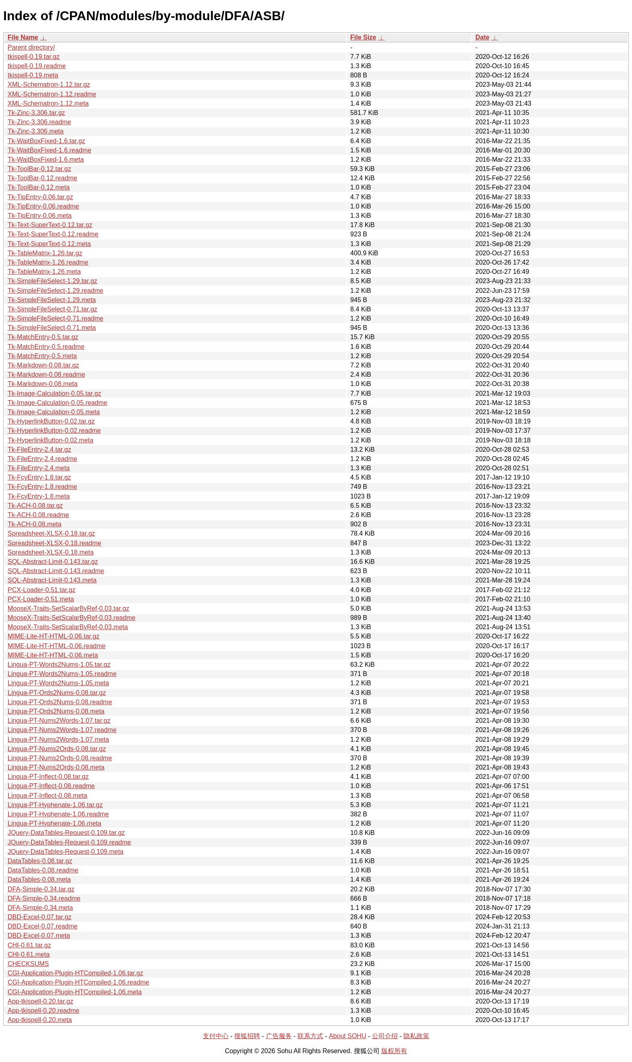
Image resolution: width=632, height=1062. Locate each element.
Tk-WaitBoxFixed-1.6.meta (46, 159)
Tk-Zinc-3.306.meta (36, 131)
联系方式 (310, 1036)
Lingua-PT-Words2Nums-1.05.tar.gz (59, 664)
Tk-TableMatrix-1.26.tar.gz (45, 253)
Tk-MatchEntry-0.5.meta (42, 356)
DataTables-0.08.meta (39, 879)
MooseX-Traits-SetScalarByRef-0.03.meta (68, 627)
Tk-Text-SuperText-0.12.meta (49, 243)
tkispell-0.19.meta (33, 75)
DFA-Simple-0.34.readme (44, 898)
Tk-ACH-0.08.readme (38, 514)
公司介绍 (385, 1036)
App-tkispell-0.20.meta (40, 1019)
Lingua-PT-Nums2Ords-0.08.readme (60, 758)
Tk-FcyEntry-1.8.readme (42, 486)
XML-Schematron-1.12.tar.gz (49, 84)
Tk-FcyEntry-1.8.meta (39, 496)
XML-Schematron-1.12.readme (52, 94)
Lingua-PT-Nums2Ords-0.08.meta (56, 767)
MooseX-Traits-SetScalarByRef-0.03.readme (71, 617)
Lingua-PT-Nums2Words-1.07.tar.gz (59, 720)
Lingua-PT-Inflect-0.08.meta (47, 795)
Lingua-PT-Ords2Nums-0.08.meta (56, 711)
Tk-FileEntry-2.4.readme (42, 458)
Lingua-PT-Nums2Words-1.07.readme (62, 729)
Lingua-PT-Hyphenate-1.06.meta (54, 823)
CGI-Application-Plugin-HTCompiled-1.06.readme (78, 982)
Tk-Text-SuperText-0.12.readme (53, 234)
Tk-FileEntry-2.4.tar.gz (39, 449)
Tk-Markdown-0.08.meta (42, 383)
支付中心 (216, 1036)
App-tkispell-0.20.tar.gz (40, 1001)
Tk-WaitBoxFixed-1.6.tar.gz (46, 141)
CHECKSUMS (28, 963)
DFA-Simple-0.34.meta (40, 907)
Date (482, 37)
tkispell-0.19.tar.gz (34, 56)
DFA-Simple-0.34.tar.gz (41, 889)
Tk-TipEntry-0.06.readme (43, 206)
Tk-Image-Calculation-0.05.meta (54, 412)
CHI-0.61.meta (29, 954)
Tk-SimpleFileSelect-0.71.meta (52, 327)
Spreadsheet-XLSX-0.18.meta (51, 552)
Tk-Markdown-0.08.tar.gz (43, 365)
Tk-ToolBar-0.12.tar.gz (39, 168)
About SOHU (347, 1036)
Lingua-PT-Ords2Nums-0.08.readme (60, 702)
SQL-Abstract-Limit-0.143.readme (56, 571)
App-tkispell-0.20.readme (43, 1010)
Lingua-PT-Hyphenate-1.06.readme (58, 814)
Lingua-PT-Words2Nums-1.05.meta (58, 683)
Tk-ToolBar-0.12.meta (39, 187)
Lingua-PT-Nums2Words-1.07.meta (58, 739)
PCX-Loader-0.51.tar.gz (41, 589)
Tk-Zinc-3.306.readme (39, 122)
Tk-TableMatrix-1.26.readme (48, 262)
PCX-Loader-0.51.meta (41, 599)
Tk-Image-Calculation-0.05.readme (57, 402)
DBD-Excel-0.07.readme (42, 926)
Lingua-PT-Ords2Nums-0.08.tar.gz (57, 692)
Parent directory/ (31, 47)
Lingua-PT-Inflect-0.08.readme (51, 785)
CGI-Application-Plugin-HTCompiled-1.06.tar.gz (75, 973)
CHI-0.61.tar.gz (29, 945)
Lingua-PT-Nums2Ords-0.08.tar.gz (57, 748)
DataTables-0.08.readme (43, 870)
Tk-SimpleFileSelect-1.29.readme (55, 290)
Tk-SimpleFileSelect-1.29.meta (52, 299)
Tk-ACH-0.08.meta (34, 524)
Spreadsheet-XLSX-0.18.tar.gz (51, 533)
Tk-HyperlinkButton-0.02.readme (54, 430)
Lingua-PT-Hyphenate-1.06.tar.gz (55, 804)
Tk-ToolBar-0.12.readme (42, 178)
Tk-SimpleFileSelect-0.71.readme (55, 318)
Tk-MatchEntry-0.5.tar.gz (43, 337)
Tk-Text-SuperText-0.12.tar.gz (50, 224)
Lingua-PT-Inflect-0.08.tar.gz (48, 776)
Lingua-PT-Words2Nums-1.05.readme (62, 673)
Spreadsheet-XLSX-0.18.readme (54, 543)
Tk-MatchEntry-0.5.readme (46, 346)
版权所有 (394, 1050)
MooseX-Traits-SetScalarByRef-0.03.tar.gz (68, 608)
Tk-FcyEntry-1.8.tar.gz (39, 477)
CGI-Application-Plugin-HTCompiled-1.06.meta (75, 992)
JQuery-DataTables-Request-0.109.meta (65, 851)
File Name (23, 37)
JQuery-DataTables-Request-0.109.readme (69, 842)
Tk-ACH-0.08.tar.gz (35, 505)
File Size (363, 37)
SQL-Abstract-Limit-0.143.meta (52, 580)
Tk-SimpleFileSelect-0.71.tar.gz (52, 309)
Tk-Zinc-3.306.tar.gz (36, 112)
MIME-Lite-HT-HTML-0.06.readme (57, 646)
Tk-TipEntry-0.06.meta (40, 215)
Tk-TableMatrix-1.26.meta (44, 271)
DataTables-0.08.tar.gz (40, 861)
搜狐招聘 (247, 1036)
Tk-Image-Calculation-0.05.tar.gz (54, 393)
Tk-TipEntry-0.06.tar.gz (40, 197)
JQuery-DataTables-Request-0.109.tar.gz (66, 832)
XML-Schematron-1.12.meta (48, 103)
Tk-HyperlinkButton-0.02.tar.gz (51, 421)
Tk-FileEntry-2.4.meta (39, 468)
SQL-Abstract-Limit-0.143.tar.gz (53, 561)
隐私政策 (416, 1036)
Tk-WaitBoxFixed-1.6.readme (49, 150)
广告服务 (279, 1036)
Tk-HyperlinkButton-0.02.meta (51, 440)
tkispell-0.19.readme (37, 66)
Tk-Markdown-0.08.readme (46, 374)
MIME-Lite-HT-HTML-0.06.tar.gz (54, 636)
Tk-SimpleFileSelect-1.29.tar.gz (52, 280)
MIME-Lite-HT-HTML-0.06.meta (53, 655)
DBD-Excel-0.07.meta (39, 935)
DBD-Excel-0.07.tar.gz (39, 917)
